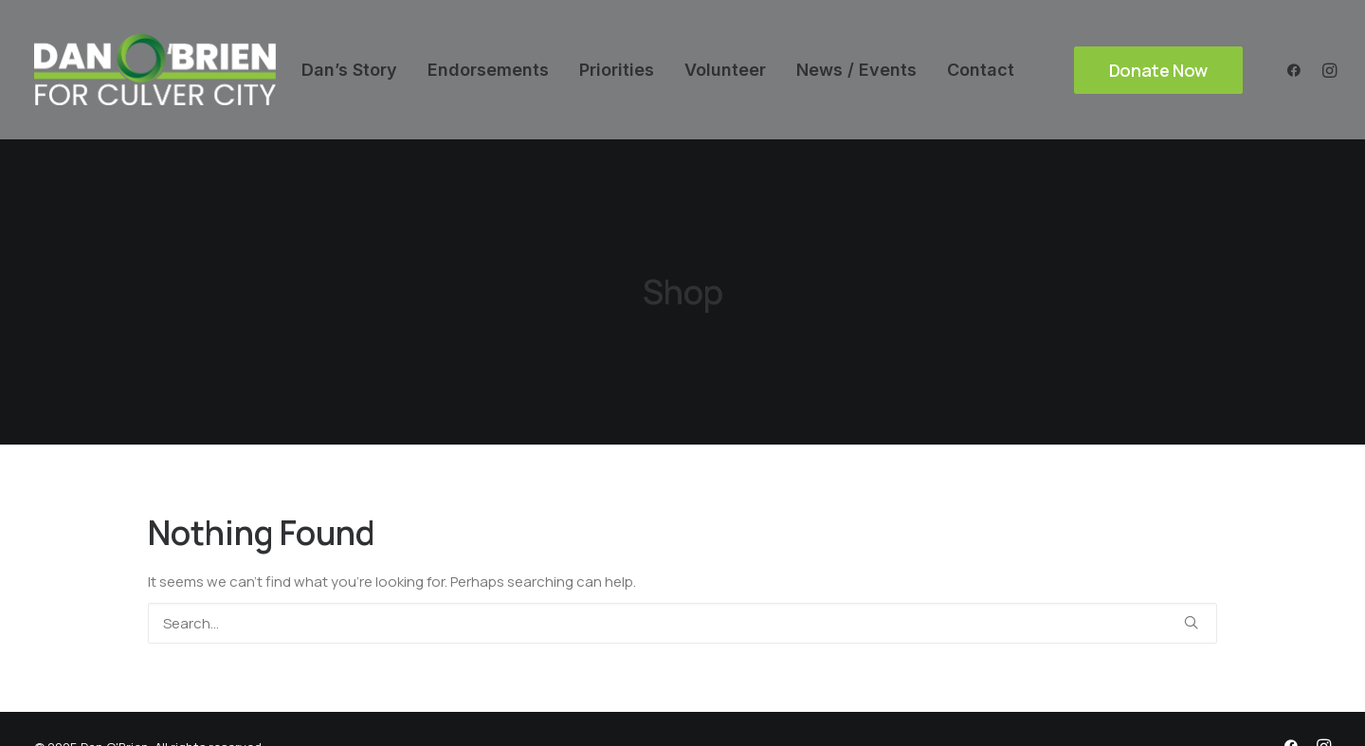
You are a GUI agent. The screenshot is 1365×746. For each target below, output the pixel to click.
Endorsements (488, 70)
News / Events (856, 70)
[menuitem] (349, 69)
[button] (1298, 69)
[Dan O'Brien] (155, 69)
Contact (980, 70)
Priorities (616, 70)
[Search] (682, 615)
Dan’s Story (349, 70)
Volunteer (725, 70)
